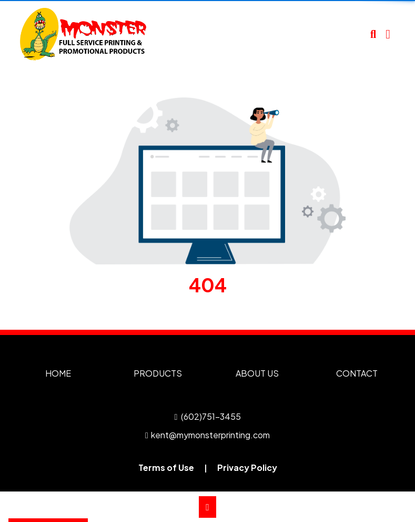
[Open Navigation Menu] (388, 34)
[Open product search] (373, 34)
